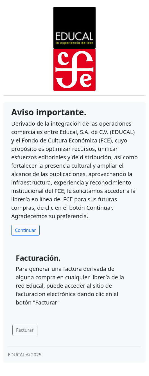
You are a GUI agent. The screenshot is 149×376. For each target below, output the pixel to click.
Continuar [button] (25, 230)
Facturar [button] (25, 330)
